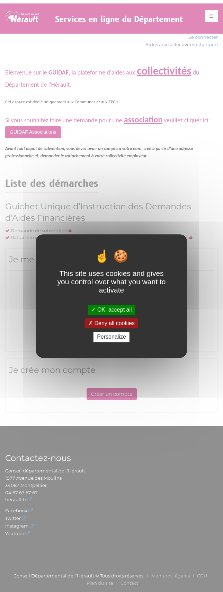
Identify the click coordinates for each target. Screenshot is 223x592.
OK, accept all (111, 310)
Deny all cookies (111, 323)
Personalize (111, 337)
